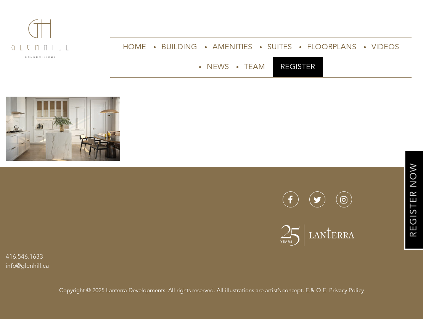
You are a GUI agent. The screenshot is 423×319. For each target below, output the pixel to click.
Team (254, 67)
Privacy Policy (346, 291)
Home (134, 47)
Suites (279, 47)
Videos (385, 47)
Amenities (232, 47)
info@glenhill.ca (27, 266)
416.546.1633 (24, 257)
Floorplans (331, 47)
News (218, 67)
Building (179, 47)
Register (297, 67)
